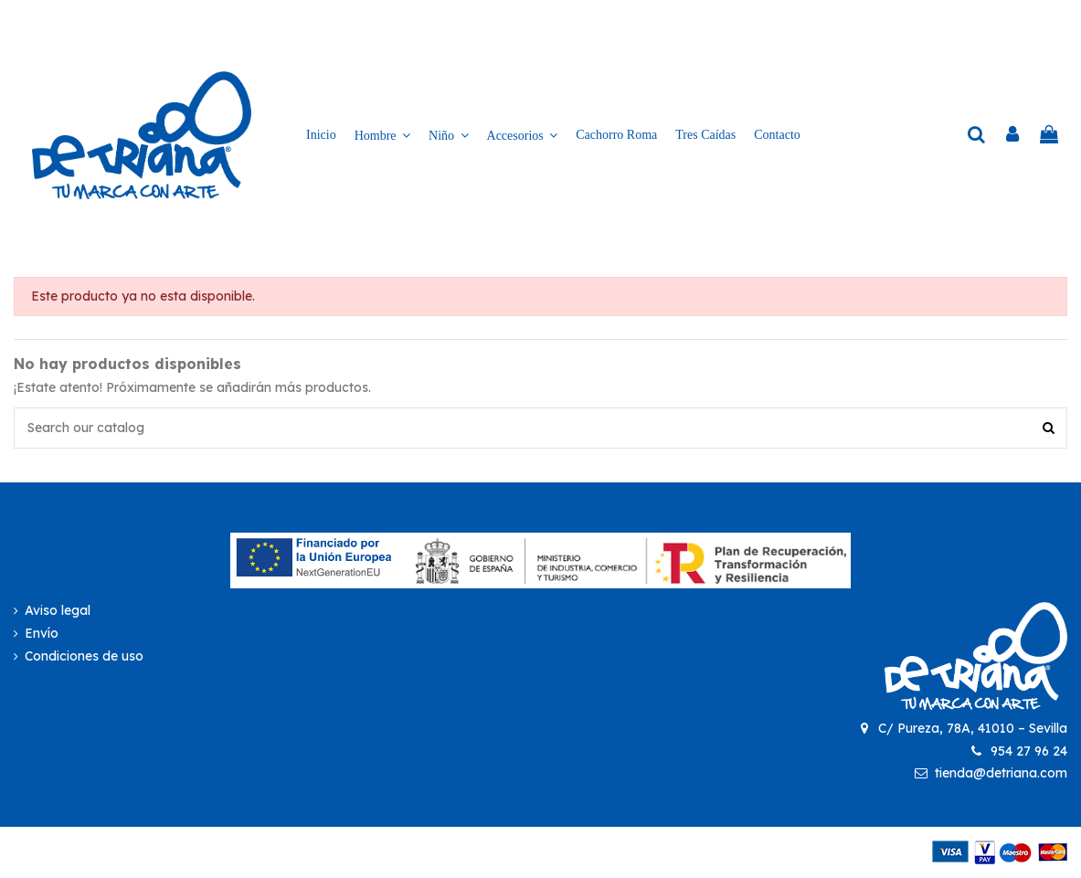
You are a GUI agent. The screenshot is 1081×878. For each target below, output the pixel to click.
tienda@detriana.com (1001, 773)
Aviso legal (57, 610)
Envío (41, 633)
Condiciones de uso (84, 656)
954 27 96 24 (1029, 751)
